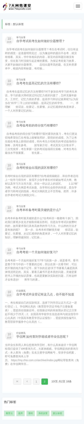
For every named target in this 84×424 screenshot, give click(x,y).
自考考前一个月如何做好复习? (37, 252)
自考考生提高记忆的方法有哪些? (38, 83)
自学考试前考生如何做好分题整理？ (40, 41)
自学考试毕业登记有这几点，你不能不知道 (45, 294)
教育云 (9, 413)
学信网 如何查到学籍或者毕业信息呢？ (42, 336)
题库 (20, 413)
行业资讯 (20, 290)
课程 (30, 413)
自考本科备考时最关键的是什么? (38, 210)
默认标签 (57, 413)
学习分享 (20, 37)
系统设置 (43, 413)
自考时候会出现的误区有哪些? (37, 167)
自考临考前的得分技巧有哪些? (37, 125)
